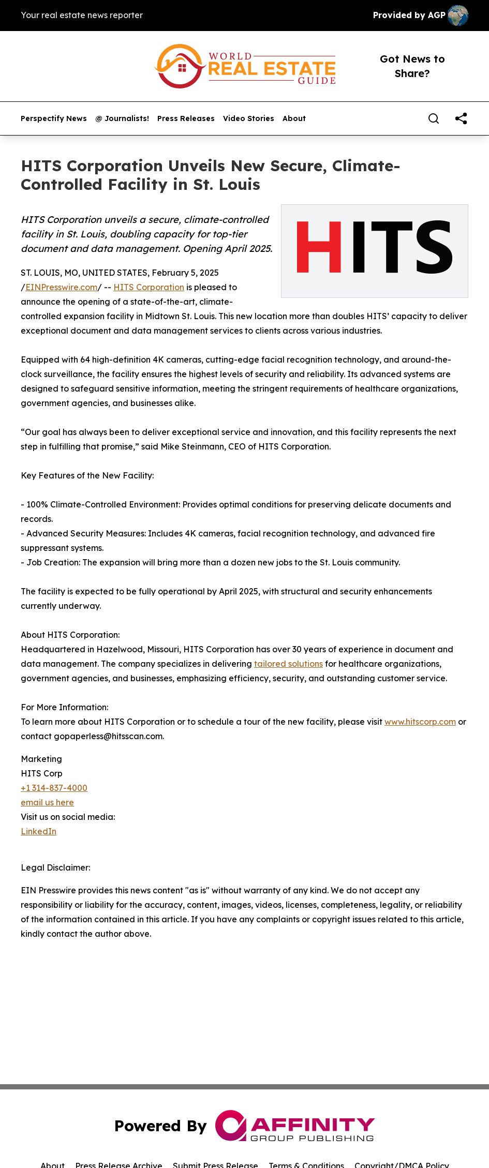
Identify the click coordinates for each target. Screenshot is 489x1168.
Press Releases (186, 118)
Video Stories (248, 118)
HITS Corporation (148, 287)
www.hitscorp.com (420, 721)
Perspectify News (54, 118)
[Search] (433, 118)
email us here (47, 802)
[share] (461, 118)
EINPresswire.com (61, 287)
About (294, 118)
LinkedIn (38, 831)
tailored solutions (288, 663)
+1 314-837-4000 (54, 788)
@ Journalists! (122, 118)
